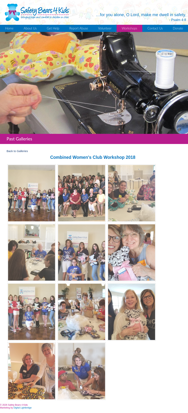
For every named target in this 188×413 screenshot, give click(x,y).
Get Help (53, 28)
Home (9, 28)
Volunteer (104, 28)
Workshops (129, 28)
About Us (30, 28)
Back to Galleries (17, 151)
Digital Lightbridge (23, 407)
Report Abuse (78, 28)
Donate (178, 28)
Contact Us (155, 28)
